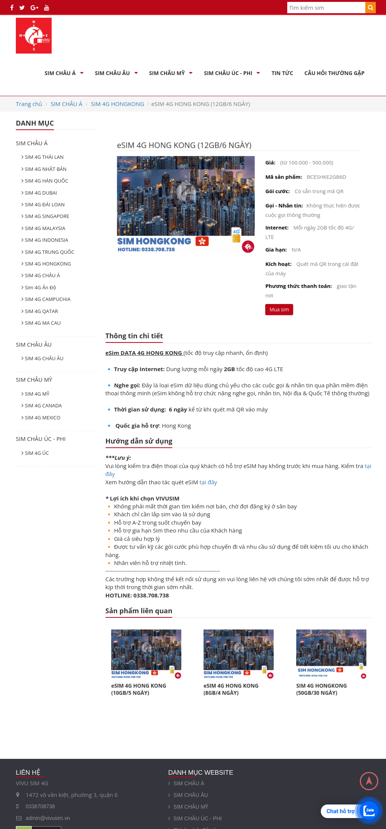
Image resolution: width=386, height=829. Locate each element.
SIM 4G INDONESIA (46, 239)
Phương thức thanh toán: (294, 282)
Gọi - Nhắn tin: (281, 206)
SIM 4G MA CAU (43, 322)
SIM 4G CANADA (43, 405)
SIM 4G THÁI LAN (44, 157)
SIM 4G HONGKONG (117, 103)
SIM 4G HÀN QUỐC (46, 180)
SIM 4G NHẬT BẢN (46, 169)
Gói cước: (274, 193)
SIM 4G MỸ (37, 393)
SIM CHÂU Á (59, 73)
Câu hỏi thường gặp (335, 73)
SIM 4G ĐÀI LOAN (45, 204)
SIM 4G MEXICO (42, 417)
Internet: (274, 227)
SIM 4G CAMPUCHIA (47, 299)
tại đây (208, 482)
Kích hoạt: (275, 261)
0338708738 (40, 806)
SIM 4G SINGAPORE (47, 216)
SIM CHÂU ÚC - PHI (228, 73)
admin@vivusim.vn (48, 818)
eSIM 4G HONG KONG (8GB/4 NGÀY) (233, 684)
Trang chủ (29, 103)
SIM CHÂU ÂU (112, 73)
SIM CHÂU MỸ (167, 73)
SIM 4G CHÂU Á (42, 275)
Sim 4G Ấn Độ (40, 287)
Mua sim (276, 304)
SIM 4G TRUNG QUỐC (49, 252)
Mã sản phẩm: (280, 180)
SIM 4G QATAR (41, 311)
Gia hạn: (273, 247)
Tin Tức (282, 73)
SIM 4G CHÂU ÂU (44, 358)
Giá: (268, 166)
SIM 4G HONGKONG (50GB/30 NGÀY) (324, 684)
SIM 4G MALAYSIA (45, 228)
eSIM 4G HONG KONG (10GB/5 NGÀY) (140, 684)
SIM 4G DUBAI (41, 192)
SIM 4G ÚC (37, 453)
